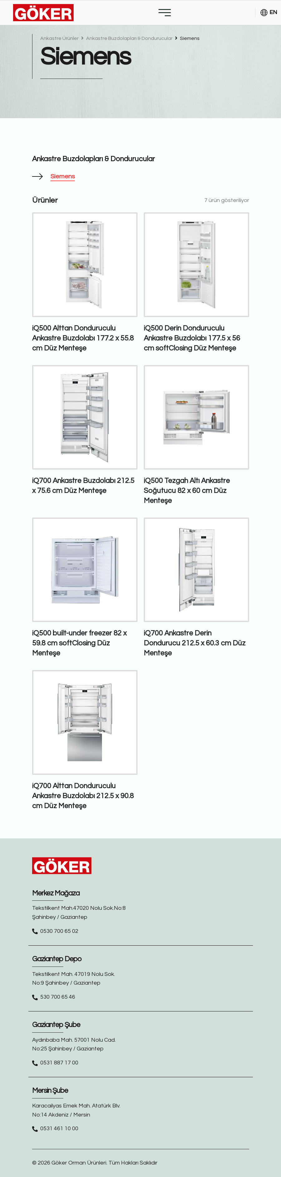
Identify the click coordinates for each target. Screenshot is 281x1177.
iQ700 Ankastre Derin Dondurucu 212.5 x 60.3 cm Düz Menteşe (194, 643)
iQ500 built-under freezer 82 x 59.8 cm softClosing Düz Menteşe (79, 643)
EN (268, 13)
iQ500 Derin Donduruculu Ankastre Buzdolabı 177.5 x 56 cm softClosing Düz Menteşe (192, 338)
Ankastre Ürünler (60, 38)
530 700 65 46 (57, 997)
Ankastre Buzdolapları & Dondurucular (127, 38)
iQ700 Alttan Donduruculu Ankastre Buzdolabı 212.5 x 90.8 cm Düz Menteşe (83, 796)
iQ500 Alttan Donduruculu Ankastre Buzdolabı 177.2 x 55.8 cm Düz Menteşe (83, 338)
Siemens (187, 38)
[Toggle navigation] (164, 12)
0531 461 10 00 (59, 1128)
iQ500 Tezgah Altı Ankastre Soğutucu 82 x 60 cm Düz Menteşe (187, 490)
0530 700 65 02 (59, 931)
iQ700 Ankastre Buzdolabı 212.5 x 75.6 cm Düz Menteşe (83, 485)
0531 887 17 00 (59, 1063)
